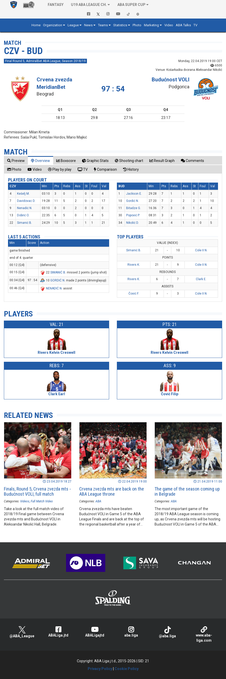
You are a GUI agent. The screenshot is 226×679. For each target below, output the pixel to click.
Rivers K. (133, 265)
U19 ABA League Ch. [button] (89, 5)
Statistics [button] (120, 25)
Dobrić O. (23, 215)
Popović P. (133, 215)
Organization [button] (52, 25)
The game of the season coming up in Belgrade (187, 491)
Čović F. (133, 293)
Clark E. (201, 279)
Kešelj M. (23, 193)
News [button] (88, 25)
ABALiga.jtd (58, 631)
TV (195, 25)
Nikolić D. (132, 223)
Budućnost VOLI (170, 79)
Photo (137, 25)
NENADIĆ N (54, 288)
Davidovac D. (26, 201)
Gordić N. (132, 201)
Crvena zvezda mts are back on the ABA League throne (111, 491)
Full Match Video (42, 501)
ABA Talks (183, 25)
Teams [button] (103, 25)
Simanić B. (24, 223)
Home (36, 25)
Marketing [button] (151, 25)
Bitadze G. (133, 208)
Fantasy (55, 5)
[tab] (16, 160)
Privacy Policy (100, 669)
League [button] (73, 25)
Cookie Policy (127, 669)
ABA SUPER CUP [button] (131, 5)
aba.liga (131, 631)
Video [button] (168, 25)
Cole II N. (201, 250)
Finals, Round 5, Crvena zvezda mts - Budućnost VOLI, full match (37, 491)
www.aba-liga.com (204, 634)
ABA (98, 501)
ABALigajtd (94, 631)
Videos (24, 501)
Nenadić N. (24, 208)
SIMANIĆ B (57, 272)
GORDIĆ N (57, 280)
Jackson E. (134, 193)
